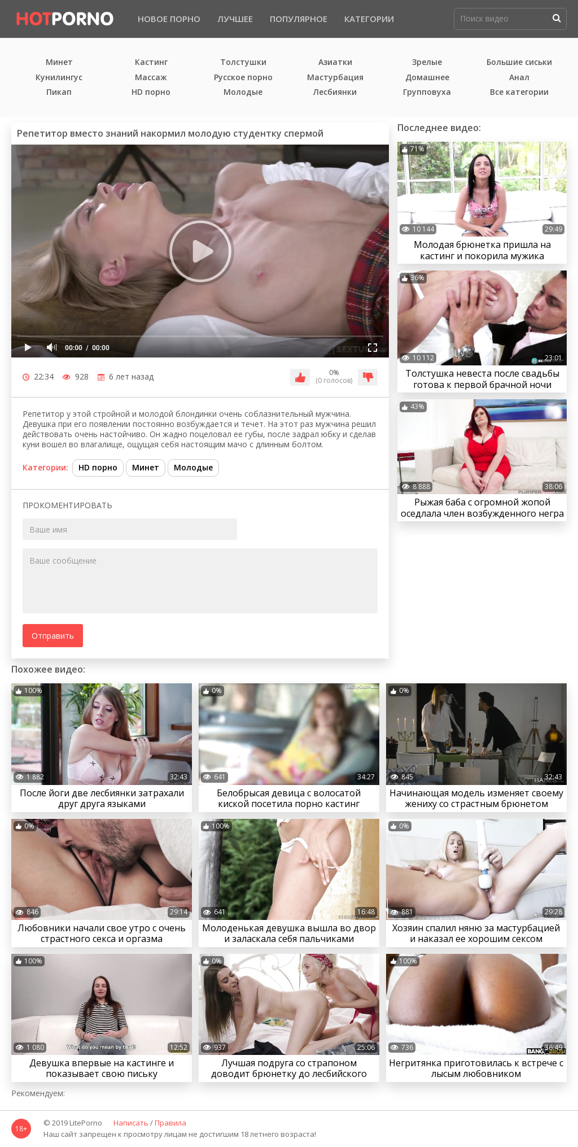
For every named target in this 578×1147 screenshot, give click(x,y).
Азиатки (335, 62)
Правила (170, 1123)
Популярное (298, 18)
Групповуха (427, 92)
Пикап (59, 92)
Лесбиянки (335, 92)
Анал (519, 77)
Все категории (519, 92)
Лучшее (235, 18)
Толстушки (243, 62)
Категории (369, 18)
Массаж (151, 77)
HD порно (151, 92)
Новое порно (169, 18)
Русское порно (243, 77)
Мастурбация (335, 77)
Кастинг (151, 62)
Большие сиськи (519, 62)
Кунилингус (59, 77)
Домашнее (427, 77)
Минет (59, 62)
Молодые (243, 92)
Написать (130, 1123)
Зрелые (427, 62)
